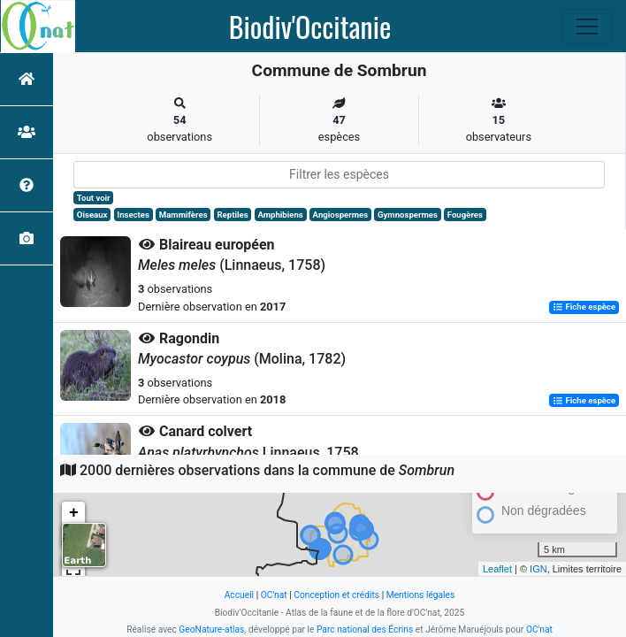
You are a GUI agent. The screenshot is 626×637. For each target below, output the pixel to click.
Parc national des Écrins (365, 629)
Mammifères (183, 214)
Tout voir (94, 198)
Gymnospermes (408, 214)
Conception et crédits (336, 595)
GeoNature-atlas (211, 629)
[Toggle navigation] (587, 26)
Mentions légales (420, 595)
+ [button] (74, 513)
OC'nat (274, 595)
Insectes (133, 214)
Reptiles (232, 214)
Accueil (239, 595)
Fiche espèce (584, 307)
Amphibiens (279, 214)
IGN (538, 569)
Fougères (465, 214)
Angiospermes (341, 214)
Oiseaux (92, 214)
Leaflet (497, 569)
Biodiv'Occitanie (310, 26)
